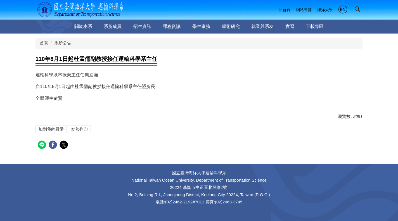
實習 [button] (289, 26)
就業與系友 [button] (262, 26)
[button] (359, 10)
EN (342, 9)
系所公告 (63, 43)
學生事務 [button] (201, 26)
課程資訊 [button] (172, 26)
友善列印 (79, 129)
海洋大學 (325, 10)
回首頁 (284, 10)
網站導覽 (304, 10)
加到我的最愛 (51, 129)
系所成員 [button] (113, 26)
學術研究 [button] (231, 26)
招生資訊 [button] (142, 26)
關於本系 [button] (83, 26)
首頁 (44, 43)
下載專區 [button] (315, 26)
